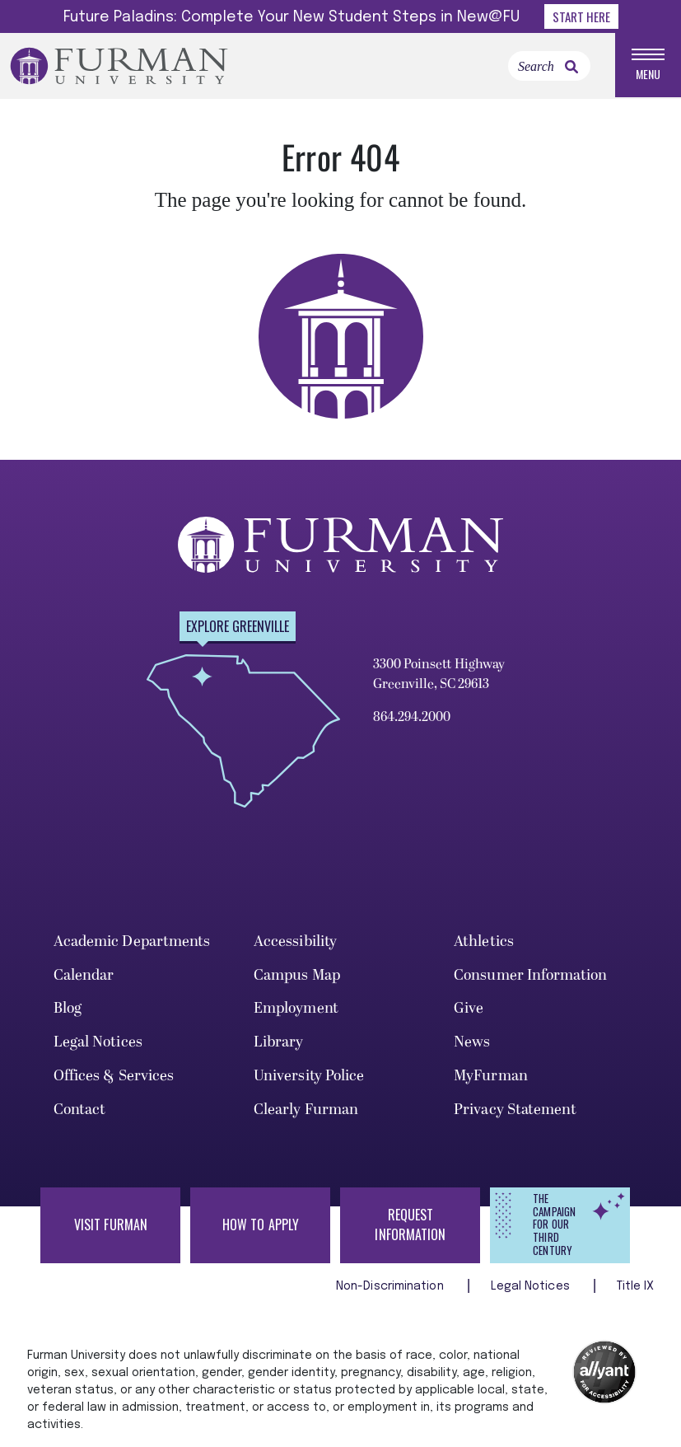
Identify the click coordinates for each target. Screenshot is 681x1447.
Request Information (410, 1224)
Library (279, 1042)
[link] (571, 67)
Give (468, 1008)
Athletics (484, 941)
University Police (309, 1076)
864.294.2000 (411, 717)
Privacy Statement (515, 1109)
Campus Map (297, 975)
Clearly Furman (306, 1109)
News (472, 1042)
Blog (68, 1008)
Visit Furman (110, 1224)
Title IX (636, 1286)
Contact (80, 1109)
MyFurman (491, 1076)
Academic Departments (132, 941)
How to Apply (260, 1224)
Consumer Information (530, 975)
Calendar (84, 975)
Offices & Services (114, 1076)
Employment (296, 1008)
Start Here (581, 16)
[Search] (549, 66)
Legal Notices (98, 1042)
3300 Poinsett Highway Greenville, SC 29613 (439, 674)
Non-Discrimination (391, 1286)
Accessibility (295, 941)
